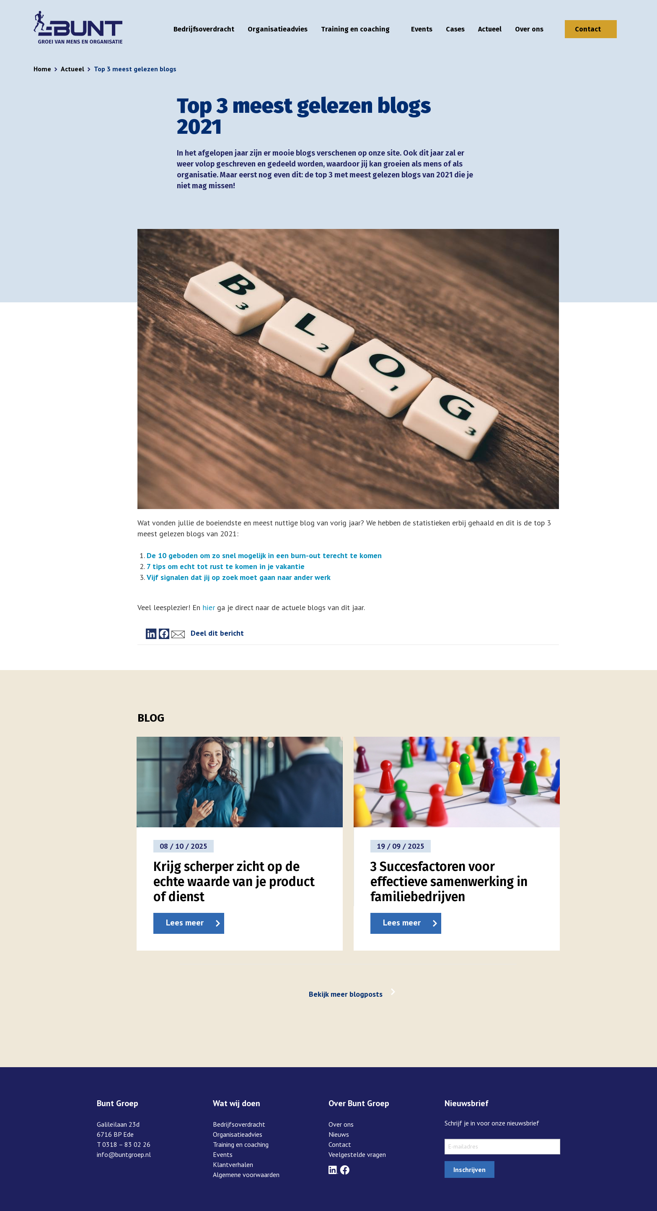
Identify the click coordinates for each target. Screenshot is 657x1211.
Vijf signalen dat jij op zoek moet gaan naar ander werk (238, 577)
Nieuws (338, 1134)
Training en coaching (355, 29)
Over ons (529, 29)
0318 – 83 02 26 (126, 1144)
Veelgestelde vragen (357, 1154)
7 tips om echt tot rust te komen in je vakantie (226, 566)
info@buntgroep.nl (124, 1154)
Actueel (490, 29)
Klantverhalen (233, 1164)
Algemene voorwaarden (246, 1174)
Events (421, 29)
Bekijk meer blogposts (346, 994)
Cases (455, 29)
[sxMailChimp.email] (503, 1146)
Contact (588, 29)
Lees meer (185, 922)
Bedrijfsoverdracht (203, 29)
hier (208, 607)
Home (42, 69)
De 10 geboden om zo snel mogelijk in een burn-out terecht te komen (264, 555)
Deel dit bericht (217, 633)
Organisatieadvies (278, 29)
